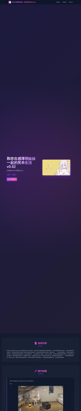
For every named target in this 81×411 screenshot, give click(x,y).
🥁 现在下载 (12, 179)
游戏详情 (58, 2)
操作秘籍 (64, 2)
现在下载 (70, 2)
